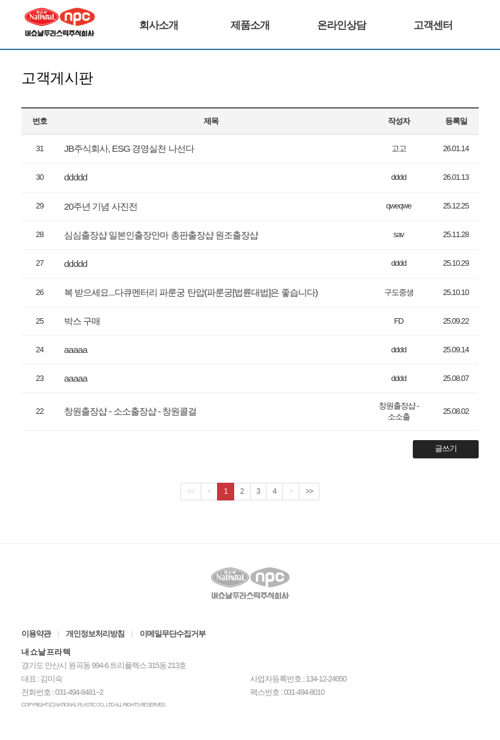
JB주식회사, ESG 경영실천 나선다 (129, 148)
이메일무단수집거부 (172, 634)
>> (309, 491)
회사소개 (158, 25)
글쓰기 (446, 448)
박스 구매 (82, 321)
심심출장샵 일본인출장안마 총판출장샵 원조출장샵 (161, 235)
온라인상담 (341, 25)
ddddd (75, 177)
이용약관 (36, 634)
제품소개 (250, 25)
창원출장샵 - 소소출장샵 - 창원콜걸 (130, 411)
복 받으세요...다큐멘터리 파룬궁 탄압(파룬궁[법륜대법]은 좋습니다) (191, 292)
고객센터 (432, 25)
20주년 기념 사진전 (100, 206)
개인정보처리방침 (95, 634)
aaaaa (75, 349)
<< (191, 491)
